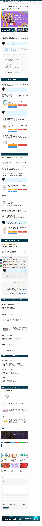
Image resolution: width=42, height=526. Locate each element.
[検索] (40, 0)
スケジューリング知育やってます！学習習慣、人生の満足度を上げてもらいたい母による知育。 (18, 328)
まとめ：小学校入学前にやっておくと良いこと (12, 72)
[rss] (39, 0)
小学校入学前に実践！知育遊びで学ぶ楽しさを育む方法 (17, 409)
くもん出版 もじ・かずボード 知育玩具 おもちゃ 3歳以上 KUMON (16, 141)
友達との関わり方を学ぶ (10, 65)
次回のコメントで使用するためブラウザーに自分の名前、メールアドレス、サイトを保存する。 (15, 504)
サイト (3, 501)
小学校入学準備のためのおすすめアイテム (12, 67)
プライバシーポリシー (21, 523)
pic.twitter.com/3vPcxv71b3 (16, 291)
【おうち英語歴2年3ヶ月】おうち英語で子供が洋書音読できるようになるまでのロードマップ (18, 420)
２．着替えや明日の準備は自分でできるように (12, 59)
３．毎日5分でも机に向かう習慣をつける (12, 60)
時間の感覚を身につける (10, 64)
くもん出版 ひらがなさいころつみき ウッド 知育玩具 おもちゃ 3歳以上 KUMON (17, 126)
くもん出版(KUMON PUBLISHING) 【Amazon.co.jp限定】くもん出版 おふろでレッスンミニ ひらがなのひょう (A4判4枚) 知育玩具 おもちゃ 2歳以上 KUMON (17, 101)
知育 (2, 9)
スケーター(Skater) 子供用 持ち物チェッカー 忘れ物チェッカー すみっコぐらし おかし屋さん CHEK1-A (17, 228)
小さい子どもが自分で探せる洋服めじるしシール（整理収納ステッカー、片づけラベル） (17, 186)
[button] (3, 442)
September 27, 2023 (23, 293)
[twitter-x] (38, 0)
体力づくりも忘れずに (10, 66)
